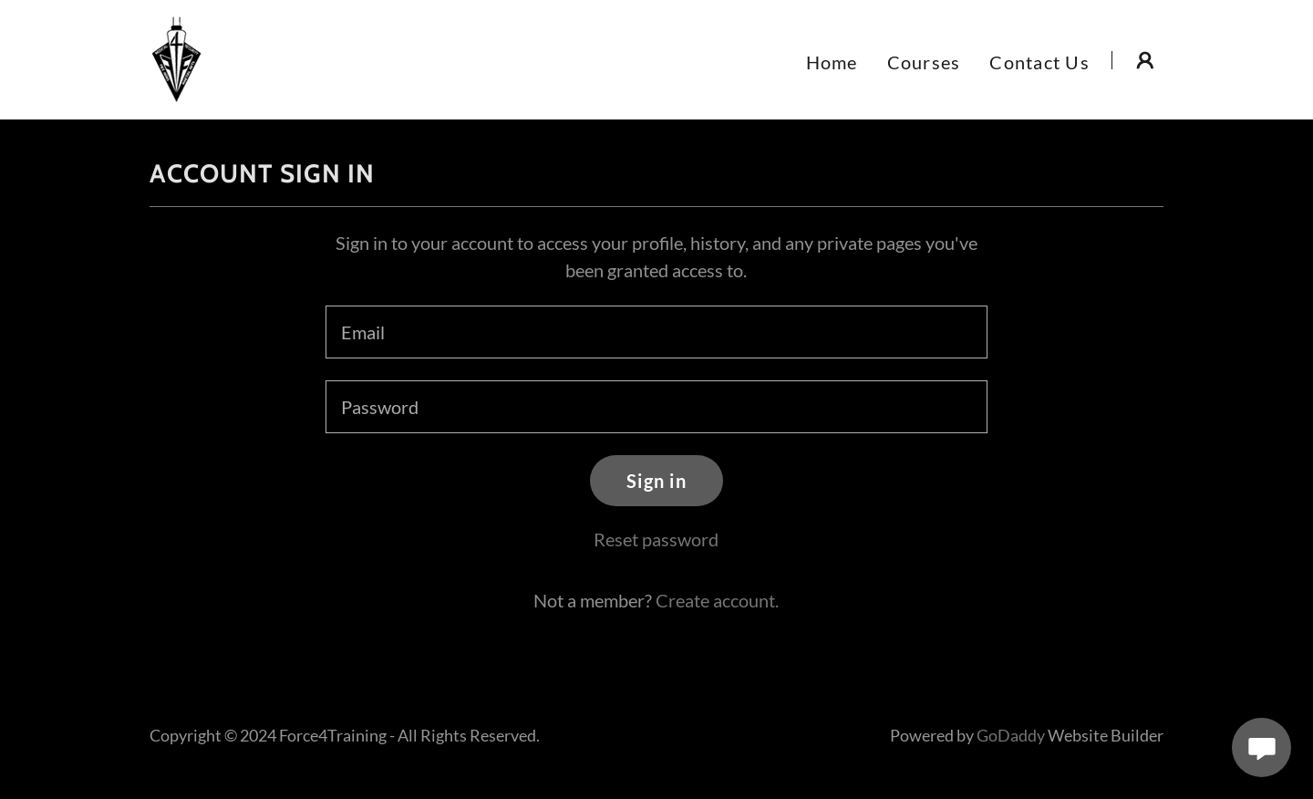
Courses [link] (924, 62)
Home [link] (832, 62)
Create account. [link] (717, 600)
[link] (176, 57)
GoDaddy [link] (1011, 735)
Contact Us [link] (1039, 62)
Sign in (656, 481)
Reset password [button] (656, 539)
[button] (1145, 60)
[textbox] (656, 332)
